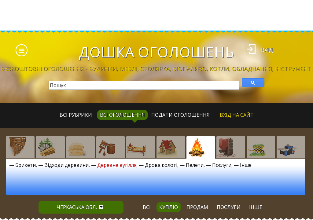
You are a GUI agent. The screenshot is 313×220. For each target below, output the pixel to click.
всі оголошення (122, 115)
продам (197, 207)
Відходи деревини (66, 165)
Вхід (267, 49)
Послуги (221, 165)
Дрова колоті (161, 165)
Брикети (25, 165)
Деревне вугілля (116, 165)
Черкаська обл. (80, 207)
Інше (246, 165)
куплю (168, 207)
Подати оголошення (180, 115)
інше (255, 207)
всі (147, 207)
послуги (229, 207)
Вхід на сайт (237, 115)
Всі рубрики (76, 115)
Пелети (195, 165)
